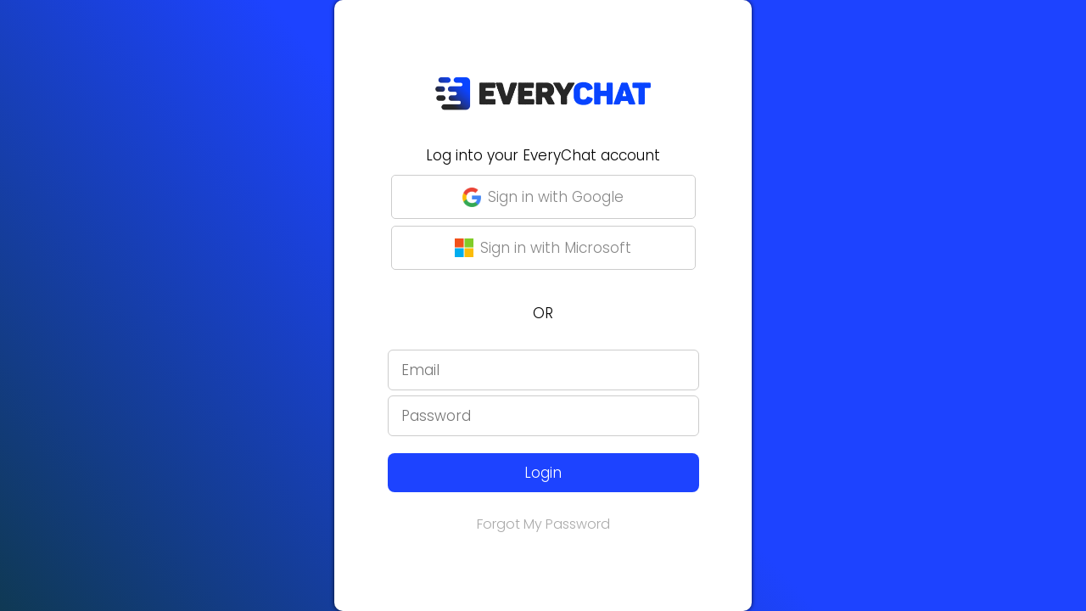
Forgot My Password (543, 524)
